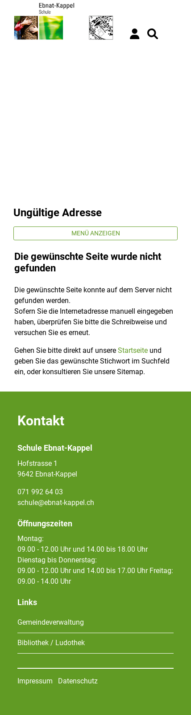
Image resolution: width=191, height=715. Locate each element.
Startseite (133, 350)
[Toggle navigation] (171, 34)
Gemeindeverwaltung (50, 622)
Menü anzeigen (95, 233)
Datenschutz (78, 681)
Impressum (35, 681)
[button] (152, 34)
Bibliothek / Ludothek (51, 642)
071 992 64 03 (40, 492)
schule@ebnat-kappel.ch (55, 502)
